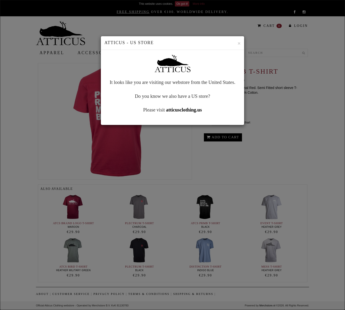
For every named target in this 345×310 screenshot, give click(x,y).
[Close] (239, 43)
